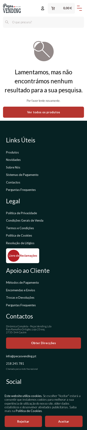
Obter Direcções (43, 343)
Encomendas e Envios (20, 290)
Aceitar (63, 421)
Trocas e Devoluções (20, 297)
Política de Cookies (19, 235)
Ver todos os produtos (43, 112)
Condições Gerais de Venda (24, 220)
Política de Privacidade (21, 213)
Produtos (12, 152)
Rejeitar (23, 421)
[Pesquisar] (7, 22)
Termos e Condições (20, 228)
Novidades (13, 160)
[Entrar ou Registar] (42, 8)
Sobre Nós (13, 167)
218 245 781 (15, 363)
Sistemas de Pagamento (22, 175)
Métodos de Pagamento (22, 282)
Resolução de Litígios (20, 243)
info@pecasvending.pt (21, 356)
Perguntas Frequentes (21, 190)
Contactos (13, 182)
